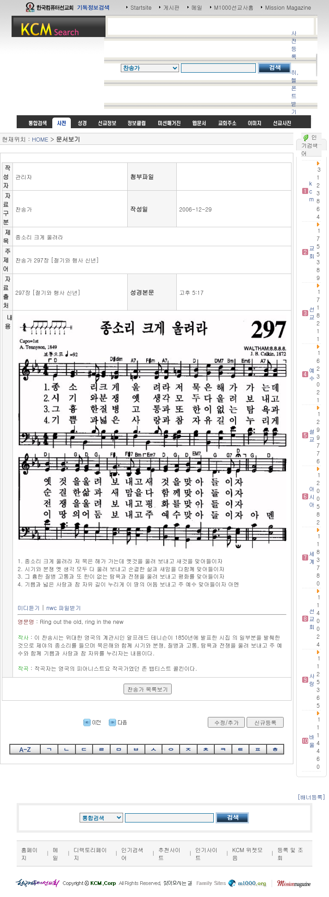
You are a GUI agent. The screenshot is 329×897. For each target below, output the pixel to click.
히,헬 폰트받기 (294, 91)
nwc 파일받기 (63, 607)
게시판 (171, 7)
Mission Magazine (288, 7)
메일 (197, 7)
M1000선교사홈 (234, 7)
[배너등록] (311, 797)
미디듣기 (29, 607)
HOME (40, 139)
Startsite (141, 7)
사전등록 (294, 44)
